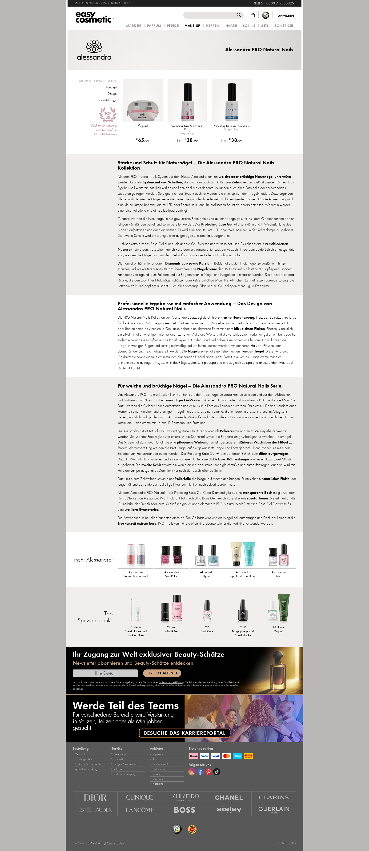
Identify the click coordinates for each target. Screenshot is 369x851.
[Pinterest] (209, 772)
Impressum (158, 754)
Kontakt (118, 759)
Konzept (111, 87)
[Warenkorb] (253, 15)
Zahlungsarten (83, 759)
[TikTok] (217, 772)
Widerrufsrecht (160, 764)
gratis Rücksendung (86, 769)
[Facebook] (200, 772)
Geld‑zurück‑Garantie (88, 764)
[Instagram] (192, 772)
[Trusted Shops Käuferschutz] (265, 15)
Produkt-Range (107, 100)
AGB (155, 759)
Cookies (157, 774)
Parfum (154, 26)
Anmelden (286, 16)
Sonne (249, 26)
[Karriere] (184, 718)
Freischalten (161, 673)
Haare (231, 26)
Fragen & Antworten (125, 764)
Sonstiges (284, 26)
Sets (265, 26)
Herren (213, 26)
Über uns (157, 779)
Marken (133, 26)
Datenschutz (159, 769)
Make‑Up (192, 26)
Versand (80, 754)
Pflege (173, 26)
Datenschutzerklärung (171, 682)
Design (112, 93)
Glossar (118, 769)
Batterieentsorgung (125, 774)
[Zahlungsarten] (242, 755)
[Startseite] (76, 1)
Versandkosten (115, 843)
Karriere (158, 784)
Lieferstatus (120, 754)
